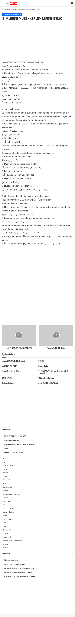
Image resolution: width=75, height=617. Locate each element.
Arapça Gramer (16, 9)
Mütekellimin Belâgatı (46, 378)
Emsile (5, 483)
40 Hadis (6, 548)
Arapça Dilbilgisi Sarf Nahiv (31, 9)
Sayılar (5, 491)
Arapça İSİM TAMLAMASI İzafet (13, 361)
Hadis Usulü (7, 537)
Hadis (5, 469)
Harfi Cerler (7, 501)
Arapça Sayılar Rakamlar (11, 494)
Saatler (5, 516)
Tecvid (5, 473)
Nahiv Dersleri (8, 519)
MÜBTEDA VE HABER (9, 366)
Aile (4, 505)
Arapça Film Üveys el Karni (11, 371)
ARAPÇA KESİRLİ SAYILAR (48, 383)
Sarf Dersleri (7, 487)
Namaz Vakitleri (8, 508)
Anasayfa (6, 9)
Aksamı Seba (7, 480)
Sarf (4, 458)
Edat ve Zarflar (8, 465)
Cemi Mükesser (8, 512)
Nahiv (5, 462)
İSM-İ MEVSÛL (7, 378)
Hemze (5, 498)
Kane (5, 523)
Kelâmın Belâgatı (8, 383)
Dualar (5, 476)
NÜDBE (41, 361)
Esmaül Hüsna (8, 530)
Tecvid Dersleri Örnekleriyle (12, 541)
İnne (4, 526)
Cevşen (5, 533)
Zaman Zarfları (43, 366)
